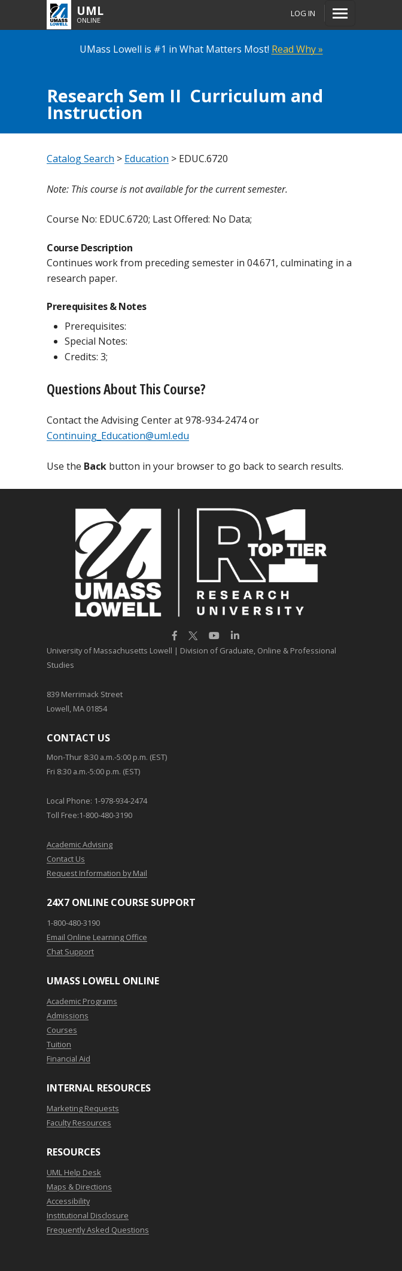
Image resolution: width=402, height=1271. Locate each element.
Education (146, 158)
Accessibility (68, 1201)
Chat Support (70, 951)
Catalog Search (80, 158)
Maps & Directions (79, 1186)
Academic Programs (82, 1001)
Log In (303, 13)
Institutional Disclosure (88, 1215)
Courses (62, 1029)
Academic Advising (79, 844)
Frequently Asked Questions (98, 1229)
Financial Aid (68, 1058)
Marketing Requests (83, 1108)
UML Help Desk (74, 1172)
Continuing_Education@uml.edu (118, 435)
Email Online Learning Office (97, 937)
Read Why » (297, 49)
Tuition (59, 1044)
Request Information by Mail (97, 873)
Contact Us (66, 858)
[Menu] (340, 13)
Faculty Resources (79, 1122)
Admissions (68, 1015)
